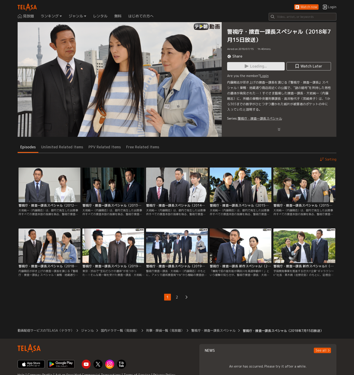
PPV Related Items (104, 146)
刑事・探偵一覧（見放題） (165, 330)
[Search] (302, 17)
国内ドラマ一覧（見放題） (120, 330)
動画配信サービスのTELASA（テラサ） (46, 330)
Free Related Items (142, 146)
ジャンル (87, 330)
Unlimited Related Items (62, 146)
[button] (306, 7)
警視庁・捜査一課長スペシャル (260, 118)
